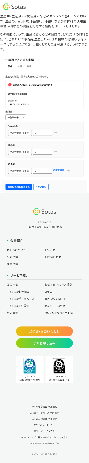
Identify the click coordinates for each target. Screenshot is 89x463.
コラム (48, 292)
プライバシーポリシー (44, 425)
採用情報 (12, 264)
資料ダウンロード (55, 299)
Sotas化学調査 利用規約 (44, 406)
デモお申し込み (45, 343)
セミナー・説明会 (54, 306)
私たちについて (16, 250)
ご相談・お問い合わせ (44, 331)
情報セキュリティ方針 (44, 431)
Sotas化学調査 (20, 292)
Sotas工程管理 (20, 306)
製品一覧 (12, 284)
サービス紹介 (19, 275)
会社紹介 (16, 240)
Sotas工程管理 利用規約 (44, 418)
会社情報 (12, 257)
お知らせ (49, 250)
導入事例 (12, 313)
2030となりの (58, 313)
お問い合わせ (52, 257)
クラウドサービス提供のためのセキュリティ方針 (44, 437)
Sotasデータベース (22, 299)
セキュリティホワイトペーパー (44, 443)
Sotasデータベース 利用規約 (44, 412)
